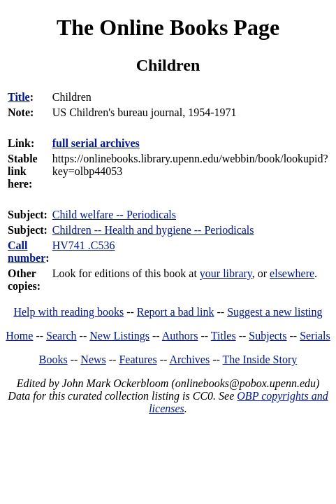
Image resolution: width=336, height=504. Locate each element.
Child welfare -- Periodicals (114, 214)
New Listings (119, 336)
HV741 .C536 (83, 245)
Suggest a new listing (274, 312)
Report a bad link (175, 312)
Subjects (267, 336)
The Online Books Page (168, 27)
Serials (315, 336)
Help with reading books (68, 312)
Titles (223, 336)
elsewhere (292, 273)
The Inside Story (260, 359)
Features (137, 359)
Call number (26, 251)
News (92, 359)
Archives (189, 359)
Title (19, 97)
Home (19, 336)
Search (61, 336)
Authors (180, 336)
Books (53, 359)
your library (226, 273)
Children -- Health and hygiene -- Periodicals (153, 230)
